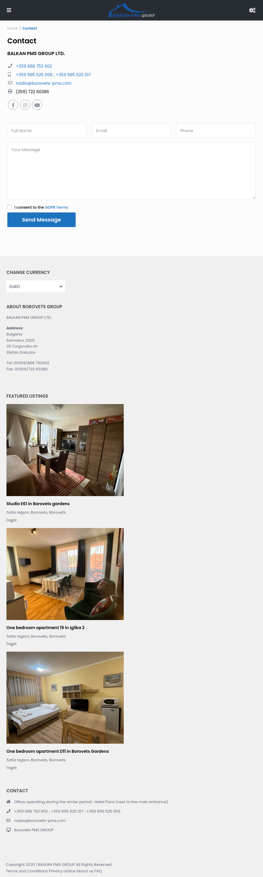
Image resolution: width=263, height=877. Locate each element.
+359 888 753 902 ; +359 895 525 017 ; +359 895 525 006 (67, 811)
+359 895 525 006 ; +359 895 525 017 (53, 75)
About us (85, 871)
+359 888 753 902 (34, 66)
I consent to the (41, 207)
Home (12, 28)
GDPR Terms (56, 207)
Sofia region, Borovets (26, 512)
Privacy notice (62, 871)
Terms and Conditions (27, 871)
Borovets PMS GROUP (33, 830)
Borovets (57, 512)
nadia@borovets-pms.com (44, 83)
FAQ (98, 871)
